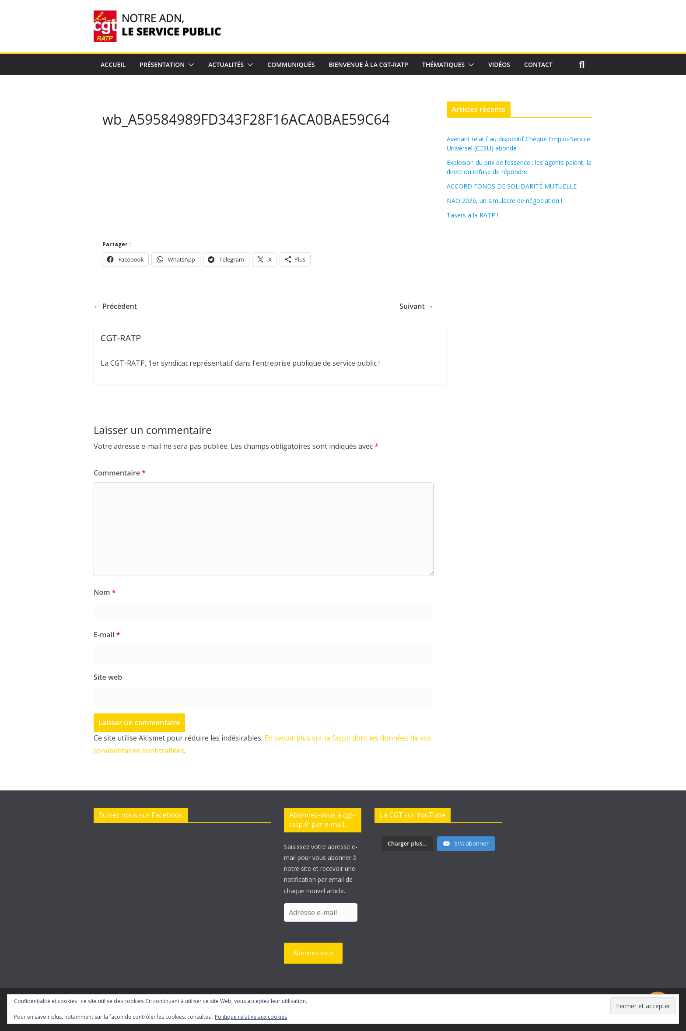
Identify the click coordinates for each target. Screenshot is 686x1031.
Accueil (113, 64)
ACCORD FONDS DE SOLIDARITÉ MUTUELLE (512, 186)
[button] (189, 65)
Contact (538, 64)
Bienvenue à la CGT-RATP (368, 64)
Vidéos (499, 64)
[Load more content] (407, 843)
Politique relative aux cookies (251, 1017)
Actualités (226, 64)
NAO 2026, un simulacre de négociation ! (504, 200)
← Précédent (115, 306)
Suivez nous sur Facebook (141, 815)
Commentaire (120, 473)
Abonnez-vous (313, 953)
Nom (105, 592)
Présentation (162, 64)
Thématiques (443, 64)
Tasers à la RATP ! (472, 215)
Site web (108, 677)
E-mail (107, 635)
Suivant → (416, 306)
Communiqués (291, 64)
